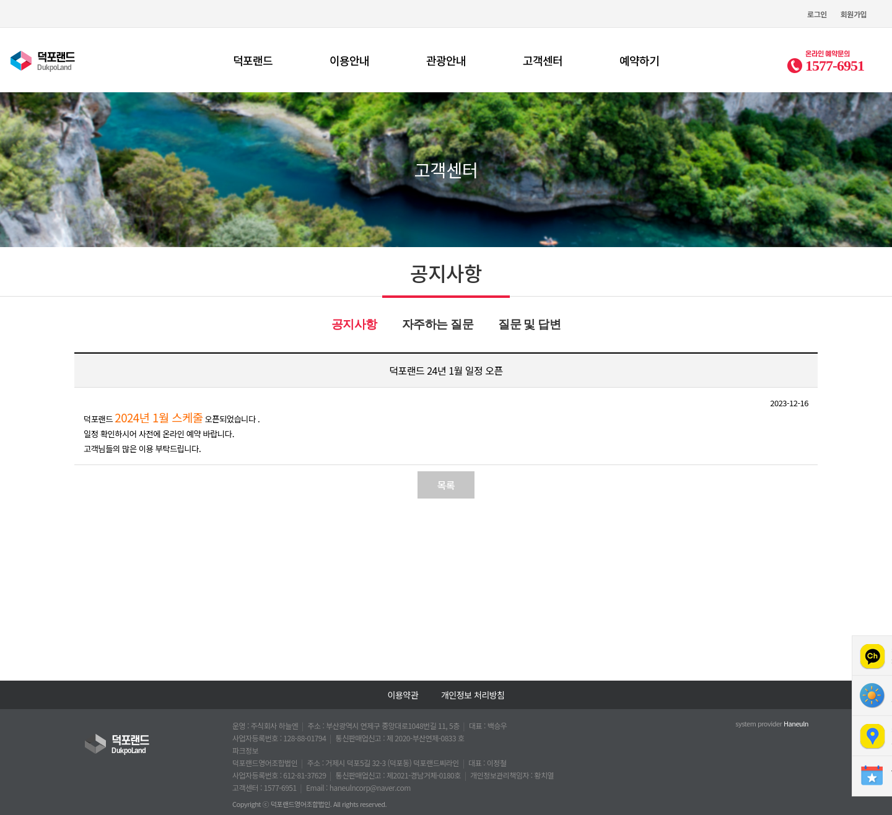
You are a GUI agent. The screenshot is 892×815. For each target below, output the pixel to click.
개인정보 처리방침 (472, 695)
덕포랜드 (253, 60)
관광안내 (446, 60)
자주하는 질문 (437, 324)
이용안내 (349, 60)
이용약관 (403, 695)
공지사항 (354, 324)
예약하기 (639, 60)
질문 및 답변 (529, 324)
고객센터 (542, 60)
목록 (446, 484)
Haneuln (796, 723)
